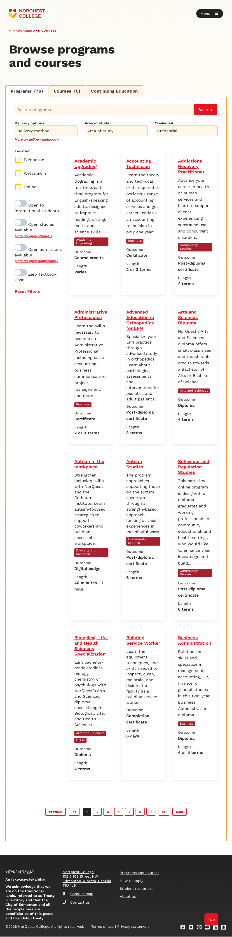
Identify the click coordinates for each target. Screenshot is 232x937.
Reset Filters (27, 291)
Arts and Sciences (194, 391)
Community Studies (189, 247)
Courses (71, 91)
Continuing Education (121, 91)
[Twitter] (192, 928)
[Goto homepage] (27, 13)
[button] (209, 13)
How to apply (131, 881)
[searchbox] (47, 131)
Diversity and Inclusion (86, 552)
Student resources (136, 889)
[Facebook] (184, 928)
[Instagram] (200, 928)
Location (22, 151)
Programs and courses (35, 30)
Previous (55, 812)
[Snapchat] (225, 928)
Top (211, 919)
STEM (80, 740)
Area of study (97, 123)
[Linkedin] (217, 928)
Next (179, 812)
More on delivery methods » (37, 140)
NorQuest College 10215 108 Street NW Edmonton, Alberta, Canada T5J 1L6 (87, 879)
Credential (164, 123)
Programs (28, 91)
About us (128, 897)
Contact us (76, 903)
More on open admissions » (36, 261)
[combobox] (46, 130)
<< (74, 812)
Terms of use (102, 927)
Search (205, 110)
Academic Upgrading (84, 241)
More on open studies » (33, 236)
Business (135, 241)
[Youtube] (209, 928)
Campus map (78, 894)
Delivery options (29, 123)
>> (164, 812)
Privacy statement (133, 927)
